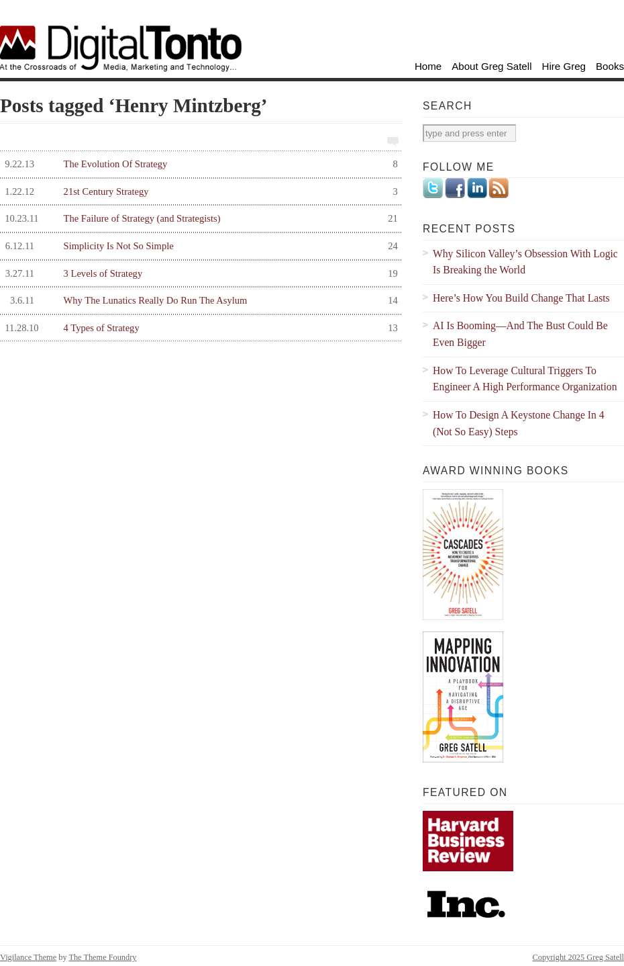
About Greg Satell (491, 66)
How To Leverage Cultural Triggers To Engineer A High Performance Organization (525, 379)
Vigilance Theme (28, 957)
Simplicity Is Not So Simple (199, 246)
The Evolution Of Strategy (199, 164)
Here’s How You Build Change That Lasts (521, 298)
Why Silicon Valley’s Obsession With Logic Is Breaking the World (525, 262)
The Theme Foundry (102, 957)
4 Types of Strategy (199, 328)
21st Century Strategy (199, 191)
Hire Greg (564, 66)
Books (610, 66)
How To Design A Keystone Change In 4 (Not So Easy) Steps (519, 423)
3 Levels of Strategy (199, 273)
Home (428, 66)
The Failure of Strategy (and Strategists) (199, 218)
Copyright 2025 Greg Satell (578, 957)
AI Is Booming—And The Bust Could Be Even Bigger (520, 334)
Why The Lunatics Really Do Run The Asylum (199, 300)
